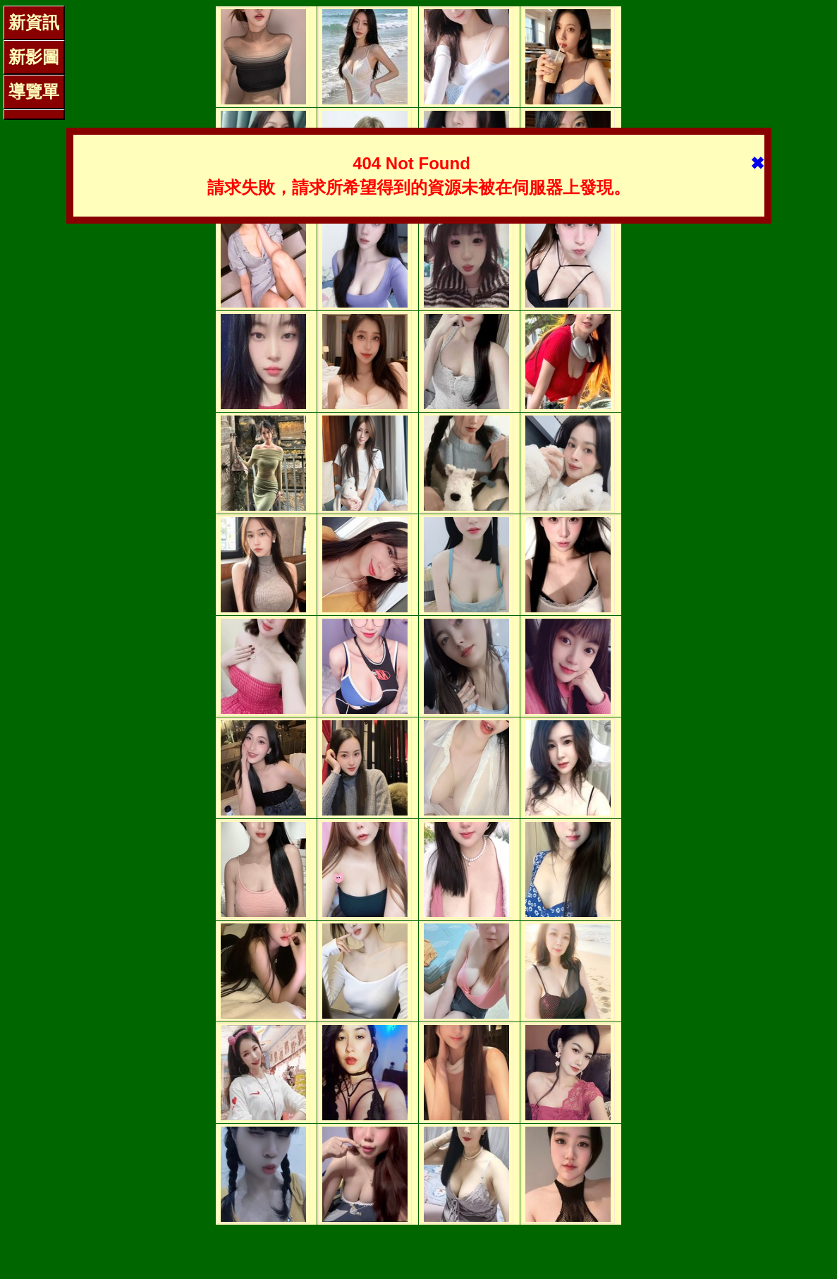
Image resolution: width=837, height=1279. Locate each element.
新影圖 (33, 56)
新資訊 (33, 22)
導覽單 (33, 91)
